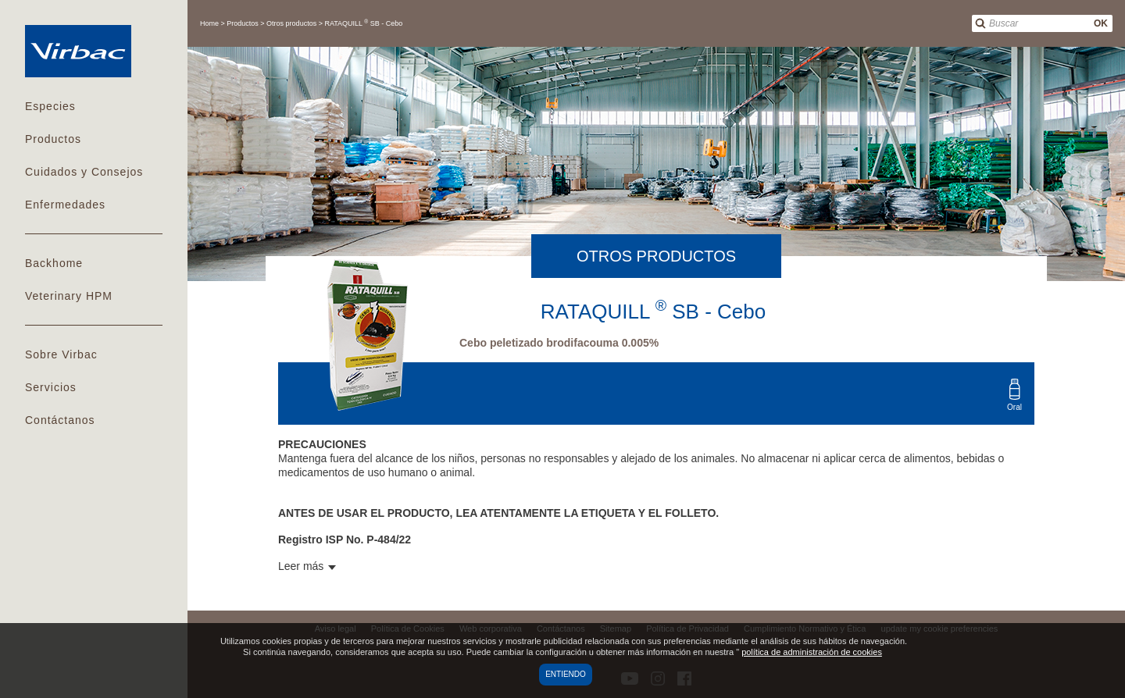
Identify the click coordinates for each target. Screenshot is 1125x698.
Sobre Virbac (61, 354)
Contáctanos (60, 420)
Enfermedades (65, 204)
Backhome (54, 263)
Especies (50, 106)
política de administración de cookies (811, 652)
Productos (53, 139)
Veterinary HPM (68, 296)
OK (1101, 23)
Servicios (51, 387)
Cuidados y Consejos (84, 172)
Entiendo (565, 674)
